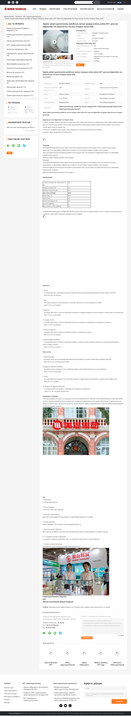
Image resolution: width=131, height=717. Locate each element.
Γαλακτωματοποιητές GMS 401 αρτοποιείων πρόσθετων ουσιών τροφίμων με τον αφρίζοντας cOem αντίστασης (66, 694)
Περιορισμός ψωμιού (14, 87)
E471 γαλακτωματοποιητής (32, 16)
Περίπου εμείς (55, 9)
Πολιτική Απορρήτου (14, 713)
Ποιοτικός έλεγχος (87, 9)
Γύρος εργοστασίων (70, 9)
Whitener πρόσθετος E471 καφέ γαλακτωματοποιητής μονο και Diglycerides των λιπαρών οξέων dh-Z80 (101, 664)
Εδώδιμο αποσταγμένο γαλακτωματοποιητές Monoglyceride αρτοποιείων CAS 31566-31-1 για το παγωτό (66, 688)
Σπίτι (34, 9)
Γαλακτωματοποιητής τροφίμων (19, 91)
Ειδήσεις (120, 9)
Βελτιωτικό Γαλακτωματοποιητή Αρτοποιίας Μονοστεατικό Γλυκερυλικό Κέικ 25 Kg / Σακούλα (117, 664)
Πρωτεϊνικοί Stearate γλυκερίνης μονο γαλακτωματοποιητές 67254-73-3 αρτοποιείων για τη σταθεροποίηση (67, 699)
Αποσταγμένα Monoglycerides (18, 60)
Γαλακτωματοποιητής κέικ (17, 41)
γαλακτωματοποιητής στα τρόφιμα (100, 607)
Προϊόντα (43, 9)
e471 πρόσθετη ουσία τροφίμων (81, 607)
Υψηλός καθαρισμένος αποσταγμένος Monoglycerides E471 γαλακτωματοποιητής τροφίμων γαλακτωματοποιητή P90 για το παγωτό (84, 664)
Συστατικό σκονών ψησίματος (18, 68)
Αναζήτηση (96, 2)
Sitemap (6, 702)
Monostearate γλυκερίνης (16, 64)
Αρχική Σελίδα (9, 16)
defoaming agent (13, 77)
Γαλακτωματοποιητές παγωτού (18, 95)
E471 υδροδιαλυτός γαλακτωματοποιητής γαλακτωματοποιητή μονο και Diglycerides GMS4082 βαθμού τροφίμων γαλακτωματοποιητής (37, 699)
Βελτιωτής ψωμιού (14, 72)
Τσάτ (78, 65)
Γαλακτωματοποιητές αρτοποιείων (20, 35)
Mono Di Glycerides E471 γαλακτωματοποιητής (51, 664)
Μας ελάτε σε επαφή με (105, 9)
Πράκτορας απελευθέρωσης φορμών (20, 81)
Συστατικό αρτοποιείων (15, 49)
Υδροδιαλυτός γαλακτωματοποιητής (20, 54)
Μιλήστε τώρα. (112, 2)
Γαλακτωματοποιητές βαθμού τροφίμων (60, 607)
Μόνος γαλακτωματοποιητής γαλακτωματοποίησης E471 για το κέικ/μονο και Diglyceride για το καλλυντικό (67, 664)
